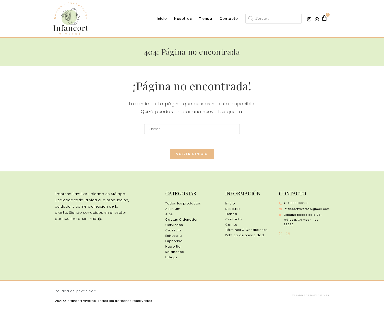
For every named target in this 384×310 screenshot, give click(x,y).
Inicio (162, 18)
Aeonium (172, 209)
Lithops (171, 257)
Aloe (169, 214)
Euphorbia (174, 241)
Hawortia (173, 246)
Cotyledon (174, 225)
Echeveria (173, 236)
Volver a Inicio (192, 154)
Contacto (228, 18)
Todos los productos (183, 203)
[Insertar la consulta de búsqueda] (192, 129)
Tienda (205, 18)
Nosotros (183, 18)
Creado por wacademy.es (310, 295)
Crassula (173, 230)
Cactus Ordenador (181, 219)
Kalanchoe (174, 252)
